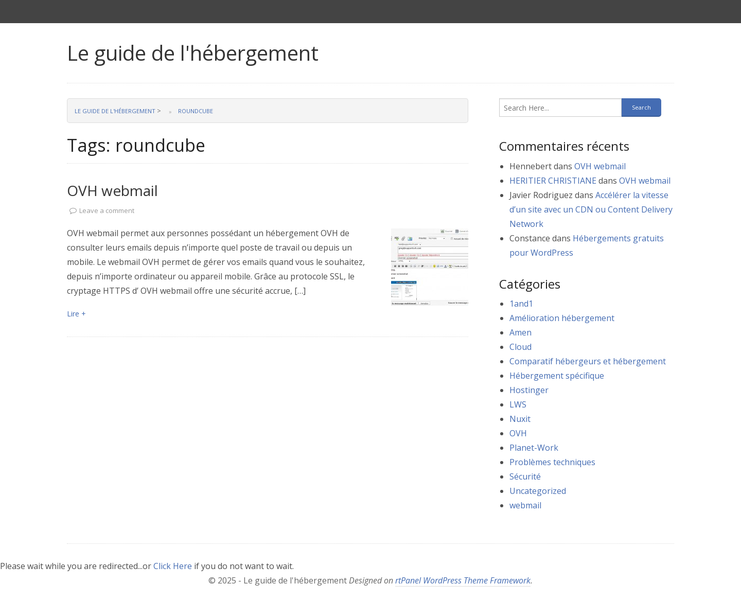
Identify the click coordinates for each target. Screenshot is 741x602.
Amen (520, 332)
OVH (518, 433)
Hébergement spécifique (556, 375)
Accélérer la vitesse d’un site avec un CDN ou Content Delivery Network (591, 209)
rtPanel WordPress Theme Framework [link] (463, 580)
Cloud (520, 346)
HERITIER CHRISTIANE (552, 180)
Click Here (172, 566)
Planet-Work (533, 447)
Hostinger (529, 390)
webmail (525, 505)
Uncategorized (537, 491)
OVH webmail (112, 190)
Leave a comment (106, 210)
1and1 (521, 303)
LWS (517, 404)
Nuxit (520, 418)
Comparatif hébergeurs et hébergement (587, 361)
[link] (429, 267)
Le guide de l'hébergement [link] (193, 53)
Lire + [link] (76, 313)
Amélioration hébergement (561, 318)
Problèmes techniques (552, 462)
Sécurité (525, 476)
